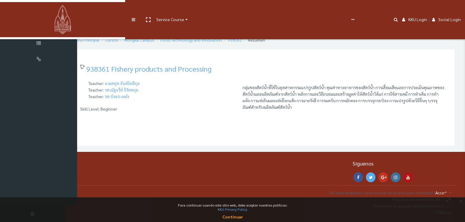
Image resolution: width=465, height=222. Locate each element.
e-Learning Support (189, 9)
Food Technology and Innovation (208, 39)
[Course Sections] (38, 28)
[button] (100, 9)
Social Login (446, 9)
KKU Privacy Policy (232, 209)
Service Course (122, 9)
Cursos (128, 39)
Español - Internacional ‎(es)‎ (274, 9)
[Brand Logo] (38, 10)
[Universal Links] (38, 60)
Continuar (232, 216)
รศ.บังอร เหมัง (134, 96)
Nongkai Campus (156, 39)
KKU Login (414, 9)
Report (234, 9)
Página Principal (101, 39)
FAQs (219, 9)
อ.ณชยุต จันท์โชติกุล (139, 83)
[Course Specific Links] (38, 44)
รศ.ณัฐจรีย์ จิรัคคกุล (138, 89)
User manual (155, 9)
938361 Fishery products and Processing (165, 68)
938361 (252, 39)
